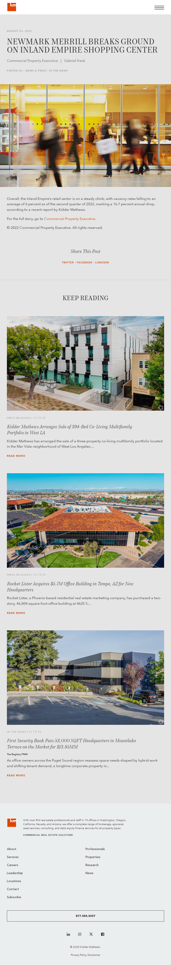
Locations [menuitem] (14, 881)
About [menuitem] (11, 849)
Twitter (68, 262)
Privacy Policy (79, 955)
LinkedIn (102, 262)
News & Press (36, 70)
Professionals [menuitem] (95, 849)
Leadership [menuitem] (15, 873)
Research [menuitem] (92, 865)
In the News (58, 70)
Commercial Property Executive (69, 219)
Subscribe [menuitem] (14, 897)
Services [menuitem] (13, 857)
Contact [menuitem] (13, 889)
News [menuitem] (90, 873)
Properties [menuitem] (93, 857)
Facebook (85, 262)
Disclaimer (94, 955)
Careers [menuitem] (12, 865)
